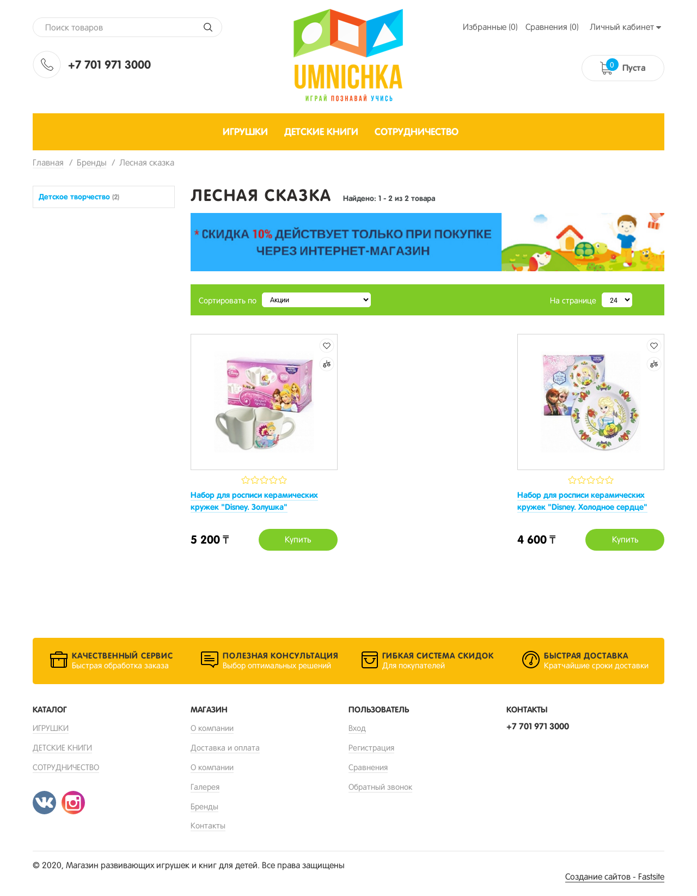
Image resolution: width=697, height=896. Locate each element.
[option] (427, 242)
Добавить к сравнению (326, 364)
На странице (573, 301)
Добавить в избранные (326, 345)
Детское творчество (79, 196)
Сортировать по (227, 301)
